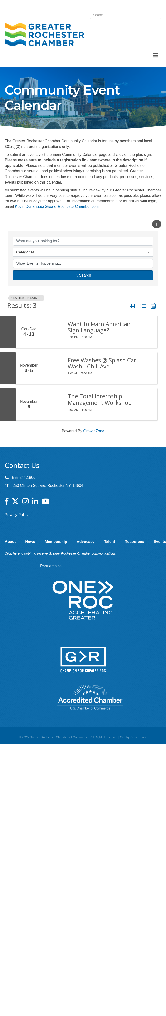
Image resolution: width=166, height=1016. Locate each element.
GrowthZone (93, 431)
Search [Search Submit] (83, 275)
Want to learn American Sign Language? (99, 327)
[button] (156, 224)
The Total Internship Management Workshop (100, 399)
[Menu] (155, 56)
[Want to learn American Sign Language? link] (52, 332)
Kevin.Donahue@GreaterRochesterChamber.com (57, 207)
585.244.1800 (23, 477)
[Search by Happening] (83, 263)
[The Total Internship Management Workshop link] (52, 404)
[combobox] (83, 252)
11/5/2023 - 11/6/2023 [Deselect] (26, 298)
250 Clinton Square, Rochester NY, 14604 (48, 486)
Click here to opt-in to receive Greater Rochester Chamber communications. (61, 553)
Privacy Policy (17, 515)
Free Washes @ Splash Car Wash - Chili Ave (102, 363)
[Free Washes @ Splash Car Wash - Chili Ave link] (52, 368)
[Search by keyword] (83, 241)
